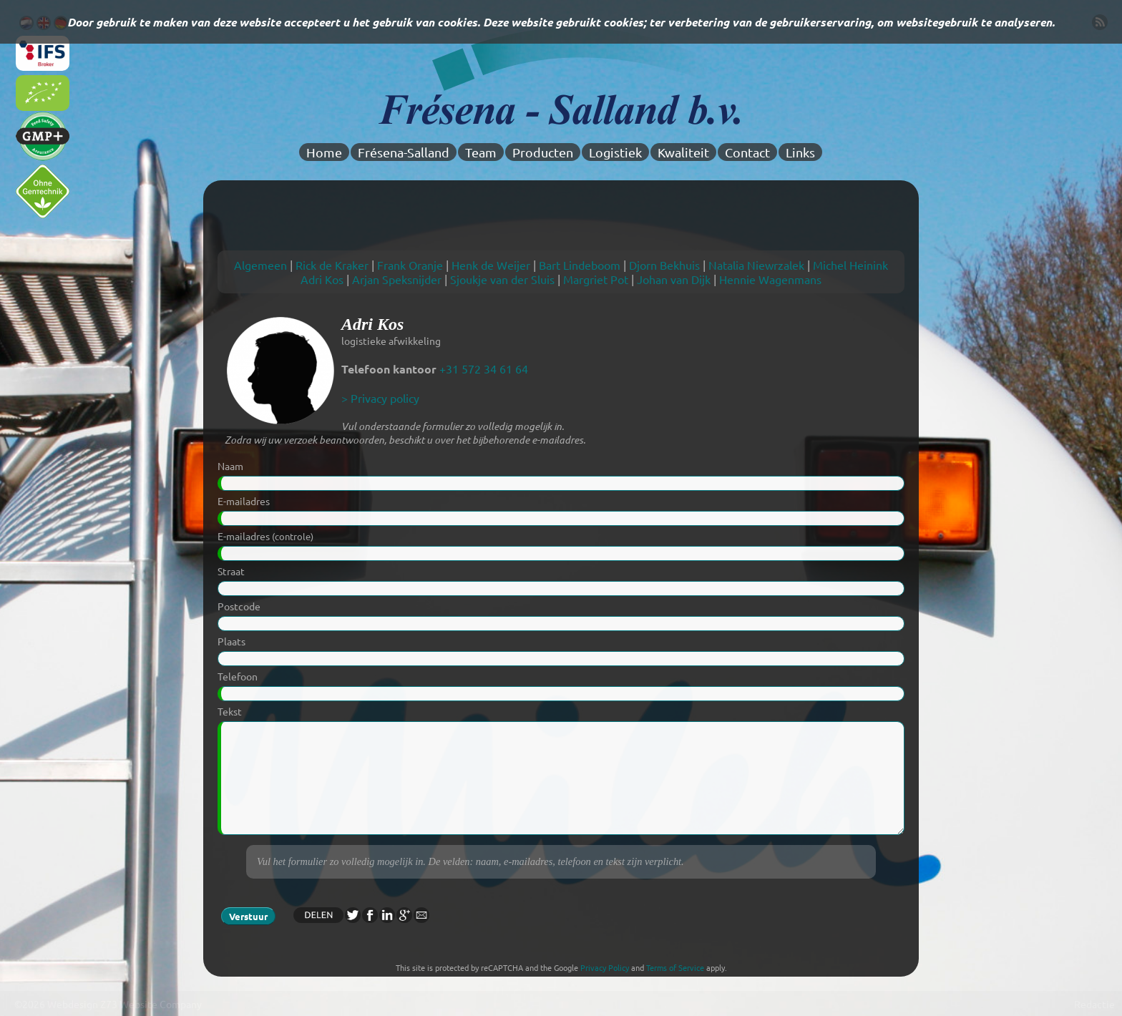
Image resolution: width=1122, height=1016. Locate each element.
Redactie (1094, 1003)
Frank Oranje (410, 265)
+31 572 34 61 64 (483, 368)
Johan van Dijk (674, 279)
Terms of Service (675, 967)
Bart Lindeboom (579, 265)
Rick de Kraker (332, 265)
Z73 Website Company (151, 1003)
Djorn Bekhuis (664, 265)
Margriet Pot (595, 279)
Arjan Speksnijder (397, 279)
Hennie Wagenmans (770, 279)
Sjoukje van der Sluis (502, 279)
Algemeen (260, 265)
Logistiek (615, 152)
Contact (747, 152)
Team (481, 152)
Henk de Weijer (491, 265)
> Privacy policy (380, 398)
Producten (542, 152)
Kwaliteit (683, 152)
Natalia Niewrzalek (756, 265)
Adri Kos (322, 279)
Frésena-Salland (403, 152)
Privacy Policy (604, 967)
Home (324, 152)
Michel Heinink (850, 265)
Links (800, 152)
